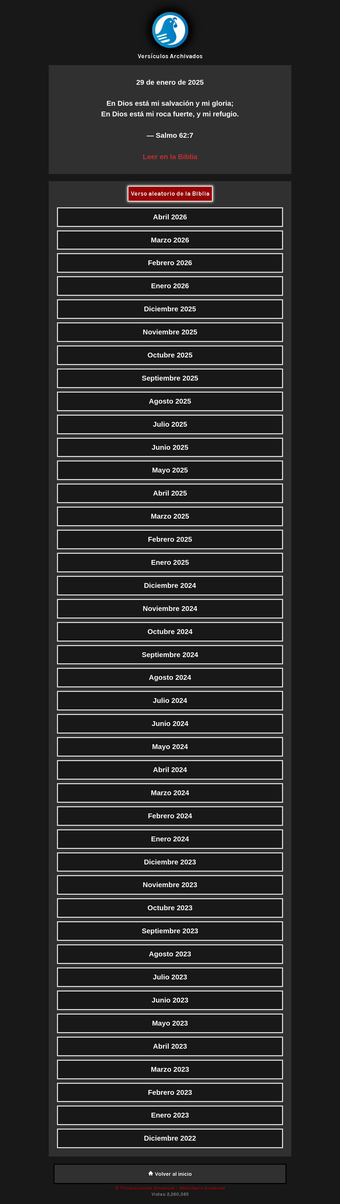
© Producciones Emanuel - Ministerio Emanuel (170, 1188)
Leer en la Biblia (170, 156)
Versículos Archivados (170, 56)
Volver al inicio (170, 1174)
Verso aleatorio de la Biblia (170, 193)
